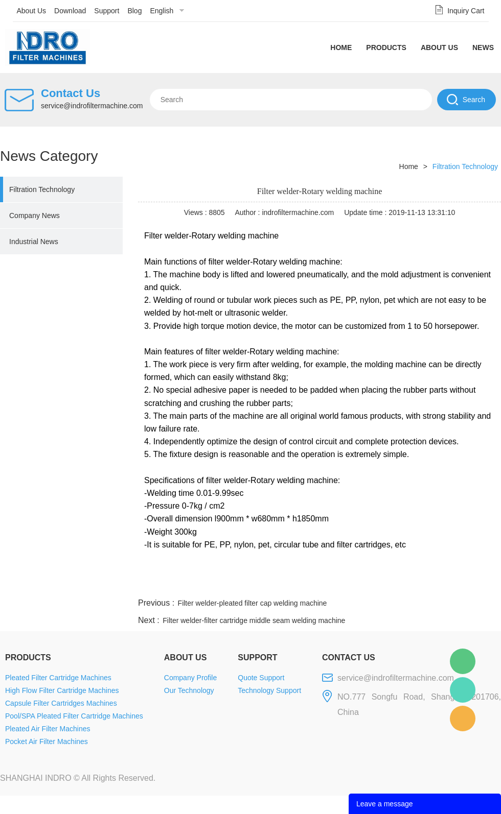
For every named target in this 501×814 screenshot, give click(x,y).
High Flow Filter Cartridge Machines (62, 690)
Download (70, 11)
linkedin (483, 583)
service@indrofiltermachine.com (92, 106)
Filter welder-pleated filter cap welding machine (252, 603)
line (345, 583)
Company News (34, 215)
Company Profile (190, 678)
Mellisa (462, 690)
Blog (134, 11)
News (483, 47)
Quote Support (261, 678)
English (161, 11)
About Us (32, 11)
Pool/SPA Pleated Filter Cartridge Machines (74, 716)
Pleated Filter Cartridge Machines (58, 678)
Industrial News (33, 241)
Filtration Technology (42, 189)
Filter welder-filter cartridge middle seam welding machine (254, 620)
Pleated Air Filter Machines (47, 729)
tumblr (455, 583)
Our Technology (189, 690)
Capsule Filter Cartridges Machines (61, 703)
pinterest (428, 583)
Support (106, 11)
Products (386, 47)
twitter (372, 583)
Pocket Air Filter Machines (46, 741)
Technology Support (269, 690)
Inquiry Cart (465, 11)
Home (341, 47)
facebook (318, 583)
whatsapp (400, 583)
